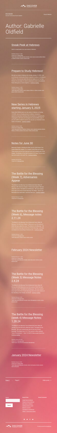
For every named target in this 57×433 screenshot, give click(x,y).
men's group (25, 130)
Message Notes (21, 161)
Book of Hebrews (22, 129)
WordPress (48, 426)
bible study (17, 56)
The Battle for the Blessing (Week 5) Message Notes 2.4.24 (27, 277)
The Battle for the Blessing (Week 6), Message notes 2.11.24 (27, 214)
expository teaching (37, 129)
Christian (27, 56)
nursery (31, 237)
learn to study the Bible (37, 56)
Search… (7, 397)
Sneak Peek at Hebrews (25, 45)
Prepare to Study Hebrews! (27, 70)
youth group (16, 366)
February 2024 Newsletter (27, 249)
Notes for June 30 (22, 143)
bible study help (22, 56)
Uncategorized (20, 198)
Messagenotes (34, 300)
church (31, 56)
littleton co (32, 90)
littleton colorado (16, 58)
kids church (33, 259)
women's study (26, 58)
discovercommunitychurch (23, 342)
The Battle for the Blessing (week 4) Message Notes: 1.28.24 (27, 318)
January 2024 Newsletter (26, 355)
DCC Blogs (9, 14)
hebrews (28, 90)
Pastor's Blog (20, 55)
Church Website (47, 14)
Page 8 (17, 380)
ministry (21, 58)
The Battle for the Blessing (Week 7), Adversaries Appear (27, 177)
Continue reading (34, 82)
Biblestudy (21, 259)
